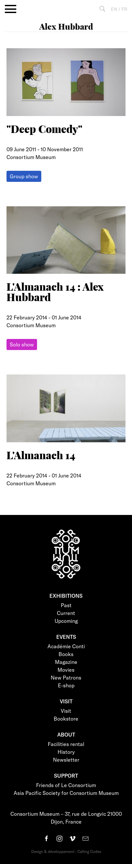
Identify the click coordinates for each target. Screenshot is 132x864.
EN (114, 9)
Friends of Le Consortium (66, 785)
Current (66, 613)
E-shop (66, 685)
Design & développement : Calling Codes (66, 851)
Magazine (66, 662)
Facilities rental (66, 744)
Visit (66, 711)
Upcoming (66, 621)
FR (124, 9)
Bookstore (66, 718)
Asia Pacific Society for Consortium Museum (66, 793)
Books (66, 654)
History (66, 752)
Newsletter (66, 759)
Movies (66, 669)
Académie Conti (66, 646)
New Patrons (66, 677)
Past (66, 605)
